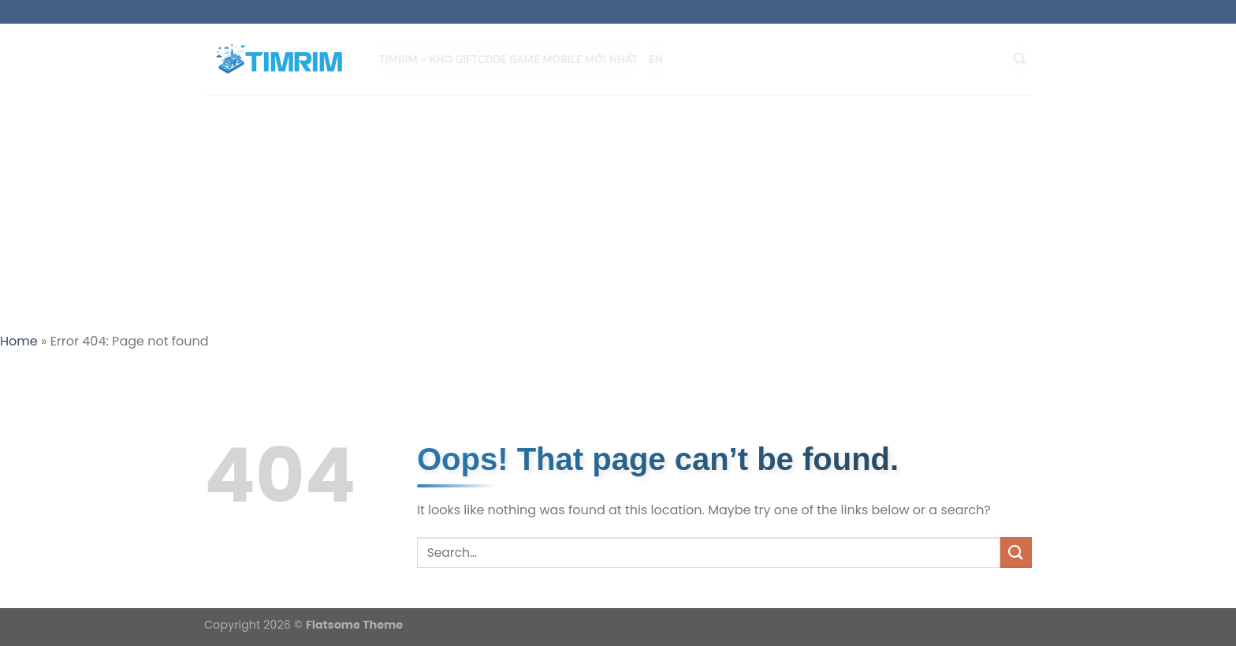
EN (662, 59)
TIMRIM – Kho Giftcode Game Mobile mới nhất (514, 59)
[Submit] (1016, 552)
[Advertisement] (618, 213)
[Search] (1026, 59)
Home (19, 341)
